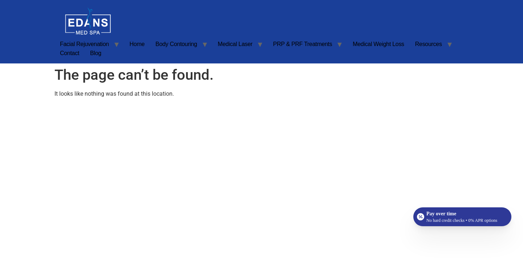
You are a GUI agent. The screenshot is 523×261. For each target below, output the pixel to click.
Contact (69, 53)
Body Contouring (176, 44)
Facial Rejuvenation (84, 44)
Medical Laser (235, 44)
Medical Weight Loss (378, 44)
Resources (428, 44)
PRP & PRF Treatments (302, 44)
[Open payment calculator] (462, 216)
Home (137, 44)
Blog (95, 53)
